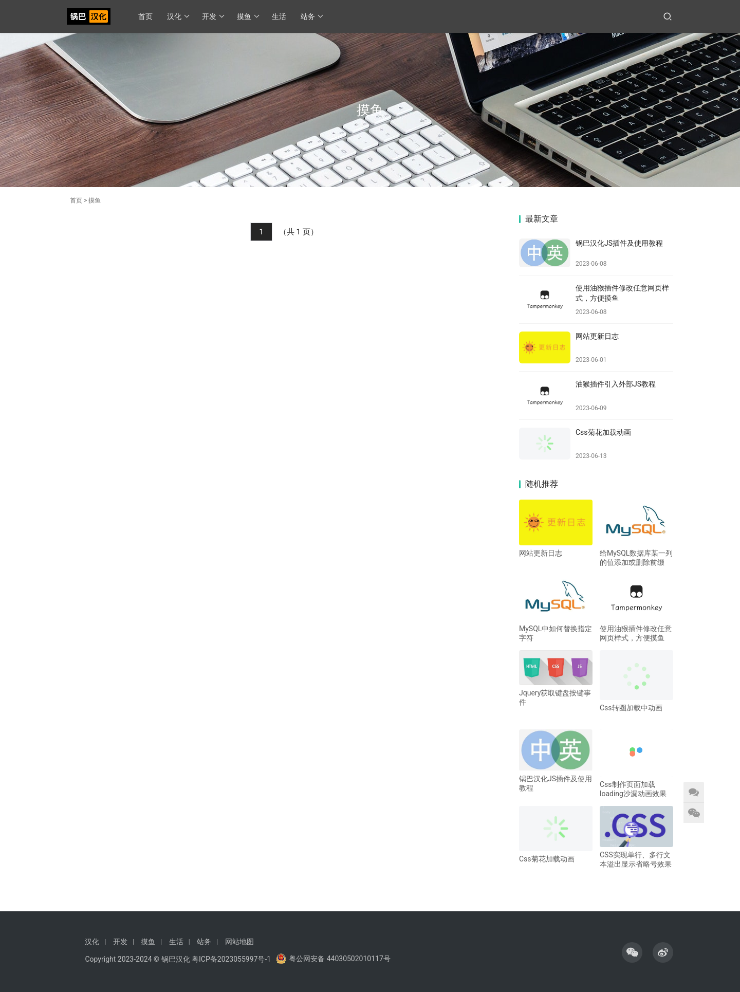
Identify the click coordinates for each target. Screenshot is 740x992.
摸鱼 (247, 16)
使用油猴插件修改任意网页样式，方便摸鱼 (636, 633)
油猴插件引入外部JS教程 (616, 384)
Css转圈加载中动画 (631, 708)
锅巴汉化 (175, 959)
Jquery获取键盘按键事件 (555, 697)
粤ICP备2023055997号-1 (231, 959)
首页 (145, 16)
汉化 (178, 16)
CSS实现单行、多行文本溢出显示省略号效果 (636, 859)
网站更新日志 (597, 336)
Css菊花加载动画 (603, 432)
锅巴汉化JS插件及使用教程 (619, 243)
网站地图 (239, 942)
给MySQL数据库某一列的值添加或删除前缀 (636, 557)
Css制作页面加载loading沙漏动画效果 (633, 789)
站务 (311, 16)
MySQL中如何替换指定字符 (555, 633)
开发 (213, 16)
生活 (279, 16)
